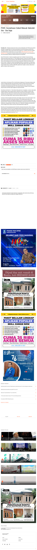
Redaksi (19, 537)
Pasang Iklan (4, 540)
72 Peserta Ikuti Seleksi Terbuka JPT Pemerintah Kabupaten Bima (16, 472)
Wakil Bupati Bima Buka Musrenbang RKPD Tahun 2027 (13, 450)
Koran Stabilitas (10, 1)
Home (3, 537)
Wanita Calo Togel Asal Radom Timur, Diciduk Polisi (13, 461)
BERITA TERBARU (5, 402)
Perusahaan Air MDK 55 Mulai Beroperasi (10, 483)
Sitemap (19, 540)
